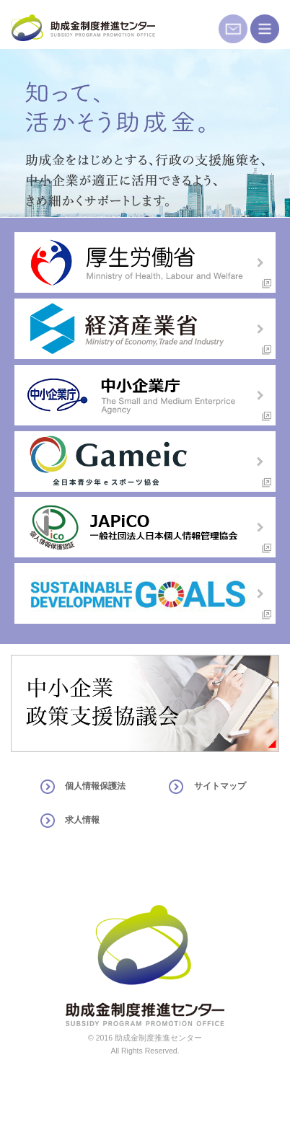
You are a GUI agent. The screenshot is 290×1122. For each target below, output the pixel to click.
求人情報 (82, 820)
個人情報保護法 (95, 786)
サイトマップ (220, 786)
